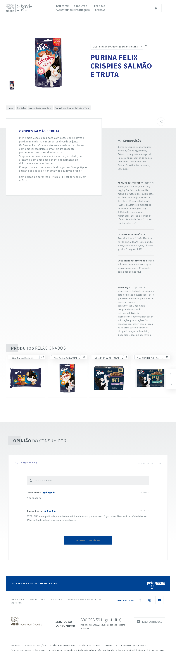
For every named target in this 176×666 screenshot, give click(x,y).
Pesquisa (165, 8)
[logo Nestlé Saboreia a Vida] (20, 8)
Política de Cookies (89, 645)
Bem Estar (62, 5)
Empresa (15, 645)
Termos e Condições (35, 645)
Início (10, 108)
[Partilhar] (161, 121)
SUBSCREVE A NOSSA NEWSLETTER (34, 583)
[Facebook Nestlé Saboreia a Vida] (140, 600)
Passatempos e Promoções (73, 9)
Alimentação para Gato (40, 108)
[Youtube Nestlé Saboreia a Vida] (159, 600)
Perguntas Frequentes (133, 645)
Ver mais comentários (88, 540)
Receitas (99, 5)
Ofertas (100, 9)
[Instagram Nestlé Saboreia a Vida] (150, 600)
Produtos (80, 5)
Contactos (111, 645)
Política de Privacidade (62, 645)
